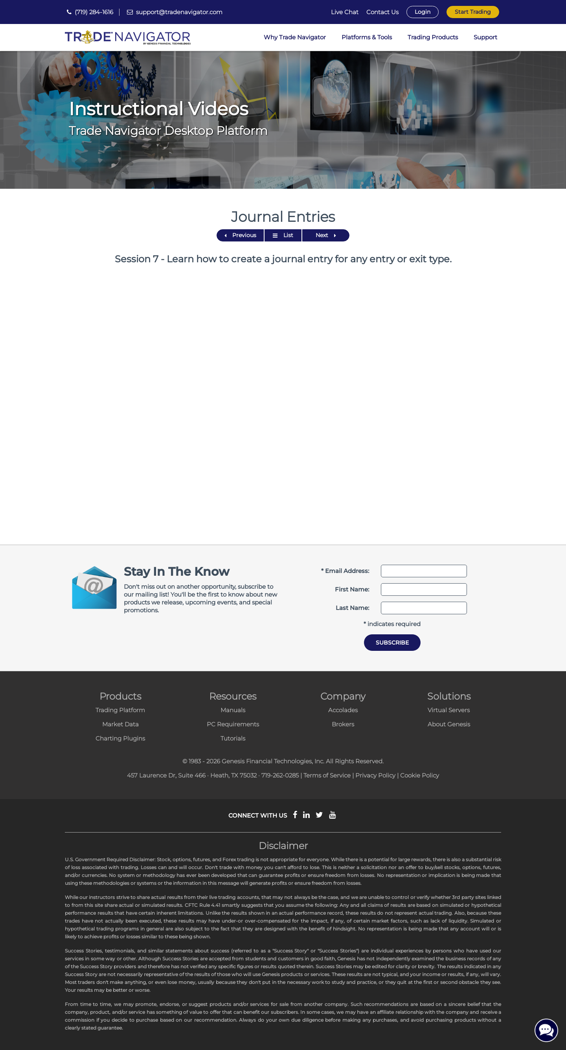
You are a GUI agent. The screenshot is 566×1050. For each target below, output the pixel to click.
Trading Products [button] (433, 37)
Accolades (343, 710)
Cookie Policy (419, 775)
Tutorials (233, 738)
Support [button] (485, 37)
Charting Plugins (120, 738)
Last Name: (352, 608)
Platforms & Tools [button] (367, 37)
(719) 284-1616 (94, 12)
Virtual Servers (449, 710)
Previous (240, 235)
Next (326, 235)
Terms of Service (327, 775)
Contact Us (382, 12)
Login (422, 11)
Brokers (343, 724)
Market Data (120, 724)
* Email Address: (345, 571)
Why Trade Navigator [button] (295, 37)
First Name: (352, 589)
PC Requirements (233, 724)
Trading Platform (120, 710)
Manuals (233, 710)
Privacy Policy (375, 775)
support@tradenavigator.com (179, 12)
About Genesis (449, 724)
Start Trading (473, 11)
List (283, 235)
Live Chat (344, 12)
